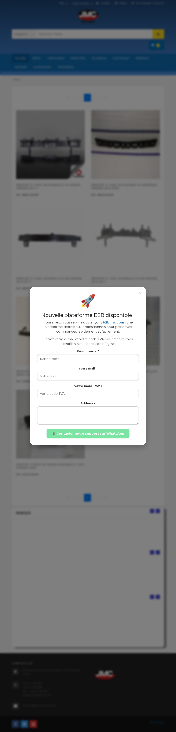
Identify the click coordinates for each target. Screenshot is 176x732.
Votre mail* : (88, 368)
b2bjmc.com (113, 322)
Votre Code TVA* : (88, 386)
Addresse (88, 403)
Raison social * (88, 351)
